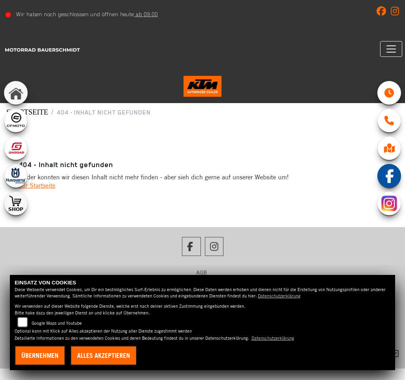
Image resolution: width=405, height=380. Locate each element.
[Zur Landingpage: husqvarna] (16, 176)
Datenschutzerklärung (279, 296)
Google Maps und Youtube (57, 323)
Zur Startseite (37, 197)
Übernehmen (40, 355)
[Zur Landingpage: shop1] (16, 203)
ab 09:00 (149, 14)
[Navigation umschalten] (388, 49)
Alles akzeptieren (103, 355)
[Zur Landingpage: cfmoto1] (16, 120)
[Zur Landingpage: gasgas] (16, 148)
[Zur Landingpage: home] (16, 93)
